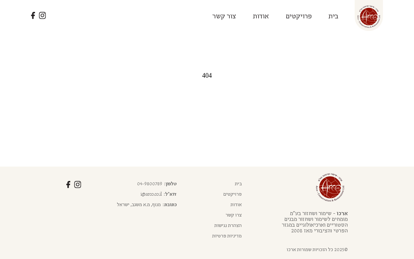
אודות (261, 15)
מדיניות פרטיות (227, 235)
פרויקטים (299, 15)
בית (333, 15)
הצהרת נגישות (228, 225)
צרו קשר (234, 214)
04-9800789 (149, 183)
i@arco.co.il (151, 193)
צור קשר (224, 15)
